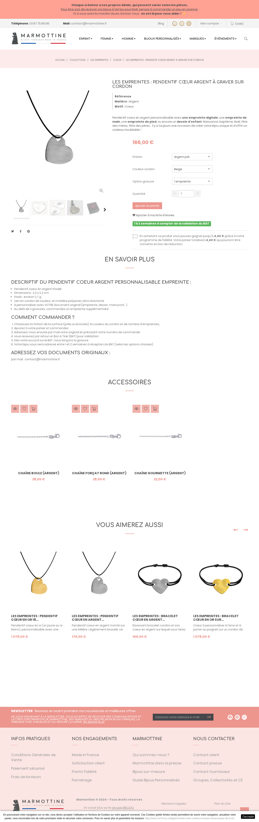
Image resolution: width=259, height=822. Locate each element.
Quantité (139, 194)
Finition (138, 157)
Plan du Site (222, 804)
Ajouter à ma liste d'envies (153, 215)
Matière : (121, 101)
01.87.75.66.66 (39, 23)
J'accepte (248, 816)
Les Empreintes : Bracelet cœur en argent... (155, 617)
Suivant (105, 210)
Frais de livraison (26, 776)
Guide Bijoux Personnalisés (156, 780)
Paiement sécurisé (28, 768)
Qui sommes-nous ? (151, 754)
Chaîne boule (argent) (38, 473)
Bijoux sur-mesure (149, 771)
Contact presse (207, 763)
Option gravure (144, 181)
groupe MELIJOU (123, 808)
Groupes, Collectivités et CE (218, 780)
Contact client (206, 754)
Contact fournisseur (211, 771)
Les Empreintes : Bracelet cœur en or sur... (216, 617)
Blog (161, 23)
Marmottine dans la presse (157, 763)
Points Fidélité (84, 771)
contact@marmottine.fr (89, 23)
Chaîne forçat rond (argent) (99, 473)
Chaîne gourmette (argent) (160, 473)
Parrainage (82, 780)
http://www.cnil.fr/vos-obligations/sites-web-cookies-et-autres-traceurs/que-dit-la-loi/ (189, 818)
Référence (123, 96)
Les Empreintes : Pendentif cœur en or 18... (34, 617)
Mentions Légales (173, 804)
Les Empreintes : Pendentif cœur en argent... (95, 617)
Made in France (85, 754)
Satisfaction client (88, 763)
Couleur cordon (144, 169)
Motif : (119, 106)
